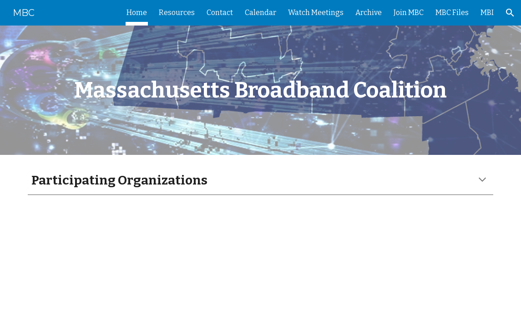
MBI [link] (487, 12)
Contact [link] (220, 12)
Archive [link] (368, 12)
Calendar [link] (260, 12)
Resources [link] (177, 12)
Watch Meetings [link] (316, 12)
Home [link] (136, 12)
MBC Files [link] (452, 12)
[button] (510, 13)
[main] (260, 90)
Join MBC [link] (409, 12)
